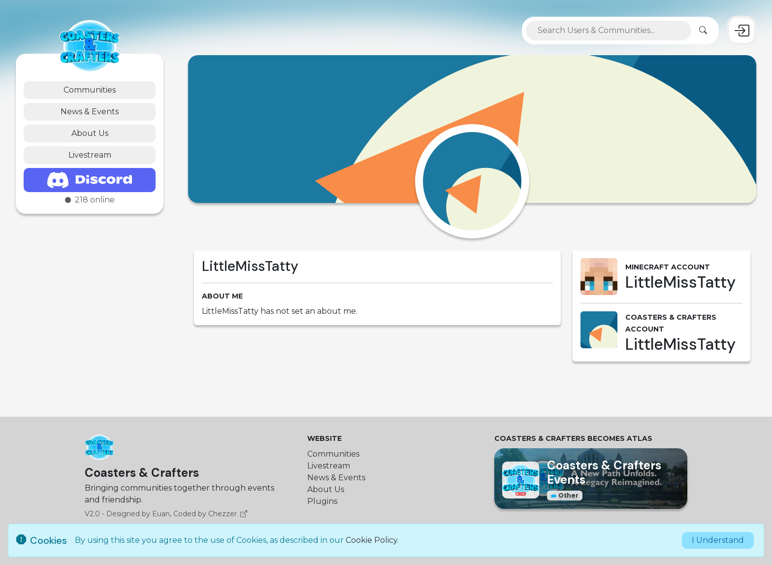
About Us (89, 133)
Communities (90, 90)
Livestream (89, 155)
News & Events (90, 111)
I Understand (718, 540)
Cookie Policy (371, 540)
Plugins (322, 501)
